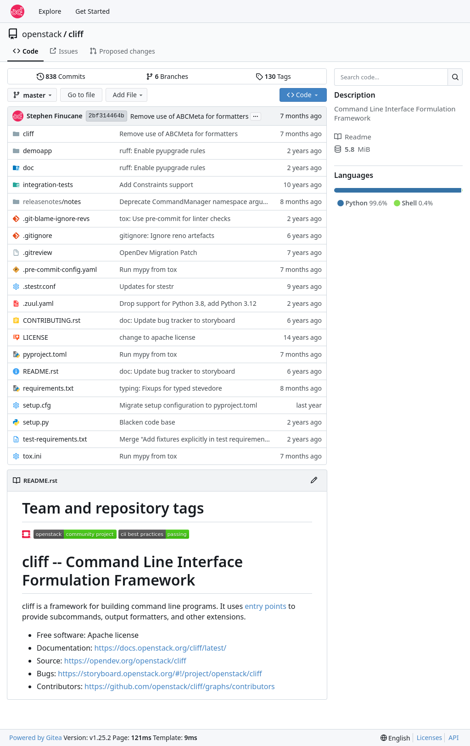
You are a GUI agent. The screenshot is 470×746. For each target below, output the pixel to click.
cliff (76, 34)
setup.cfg (37, 405)
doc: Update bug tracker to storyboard (177, 320)
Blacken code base (147, 422)
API (453, 737)
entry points (265, 606)
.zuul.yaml (38, 303)
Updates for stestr (146, 286)
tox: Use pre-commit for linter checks (174, 218)
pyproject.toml (45, 354)
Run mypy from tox (148, 269)
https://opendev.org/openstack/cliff (125, 661)
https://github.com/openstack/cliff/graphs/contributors (179, 686)
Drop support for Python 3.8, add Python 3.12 (187, 303)
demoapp (37, 150)
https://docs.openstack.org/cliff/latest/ (160, 648)
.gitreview (37, 252)
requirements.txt (48, 388)
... (255, 115)
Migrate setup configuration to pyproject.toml (188, 405)
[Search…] (455, 77)
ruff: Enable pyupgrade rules (162, 150)
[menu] (395, 738)
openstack (42, 34)
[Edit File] (314, 480)
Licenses (429, 737)
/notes (52, 201)
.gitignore (37, 235)
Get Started (92, 11)
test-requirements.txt (55, 439)
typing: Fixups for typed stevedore (170, 388)
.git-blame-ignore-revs (56, 218)
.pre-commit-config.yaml (60, 269)
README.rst (40, 371)
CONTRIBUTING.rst (51, 320)
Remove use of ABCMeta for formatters (189, 116)
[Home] (17, 11)
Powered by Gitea (35, 737)
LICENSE (35, 337)
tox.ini (32, 456)
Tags (273, 76)
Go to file (81, 94)
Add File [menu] (128, 94)
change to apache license (157, 337)
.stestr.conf (39, 286)
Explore (50, 11)
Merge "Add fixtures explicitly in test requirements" (196, 439)
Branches (167, 76)
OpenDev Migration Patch (158, 252)
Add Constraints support (156, 184)
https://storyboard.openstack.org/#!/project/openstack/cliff (160, 674)
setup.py (36, 422)
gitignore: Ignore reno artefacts (166, 235)
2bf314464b (106, 115)
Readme (352, 136)
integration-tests (48, 184)
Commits (61, 76)
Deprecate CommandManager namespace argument (199, 201)
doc (28, 167)
